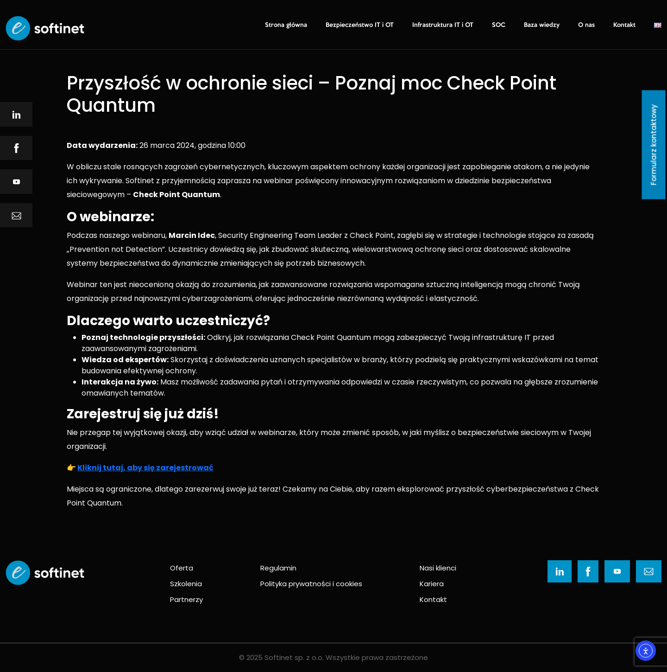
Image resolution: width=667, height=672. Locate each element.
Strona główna (286, 25)
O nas (586, 25)
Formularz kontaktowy (654, 145)
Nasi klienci (438, 568)
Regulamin (278, 568)
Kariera (432, 584)
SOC (498, 25)
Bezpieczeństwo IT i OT (360, 25)
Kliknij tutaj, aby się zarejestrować (145, 467)
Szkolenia (186, 584)
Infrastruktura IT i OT (442, 25)
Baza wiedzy (542, 25)
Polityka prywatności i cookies (311, 584)
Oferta (181, 568)
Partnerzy (186, 599)
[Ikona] (16, 114)
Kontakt (624, 25)
